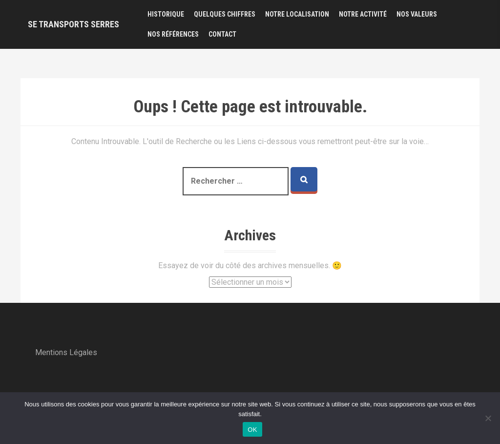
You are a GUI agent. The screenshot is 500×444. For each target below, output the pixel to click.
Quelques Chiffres (224, 14)
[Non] (488, 418)
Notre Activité (363, 14)
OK (252, 429)
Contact (222, 34)
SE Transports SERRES (73, 24)
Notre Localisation (297, 14)
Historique (165, 14)
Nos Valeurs (416, 14)
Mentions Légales (66, 352)
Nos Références (173, 34)
